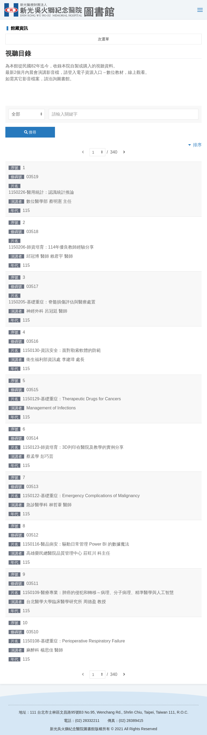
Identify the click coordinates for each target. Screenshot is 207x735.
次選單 (103, 39)
